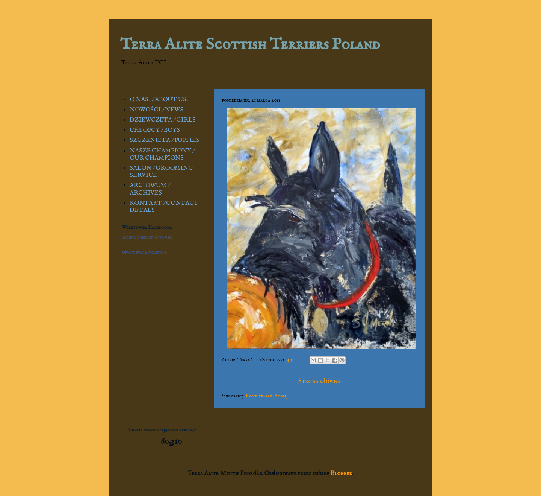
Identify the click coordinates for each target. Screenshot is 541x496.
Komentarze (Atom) (267, 396)
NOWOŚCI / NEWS (156, 110)
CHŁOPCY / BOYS (155, 130)
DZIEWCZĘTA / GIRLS (163, 120)
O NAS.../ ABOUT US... (160, 99)
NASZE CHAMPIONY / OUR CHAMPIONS (162, 154)
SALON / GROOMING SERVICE (161, 171)
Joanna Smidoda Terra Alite (147, 237)
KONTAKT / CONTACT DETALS (164, 206)
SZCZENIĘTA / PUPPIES (164, 140)
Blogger (341, 473)
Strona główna (319, 381)
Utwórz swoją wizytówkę (144, 252)
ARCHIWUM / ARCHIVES (149, 189)
